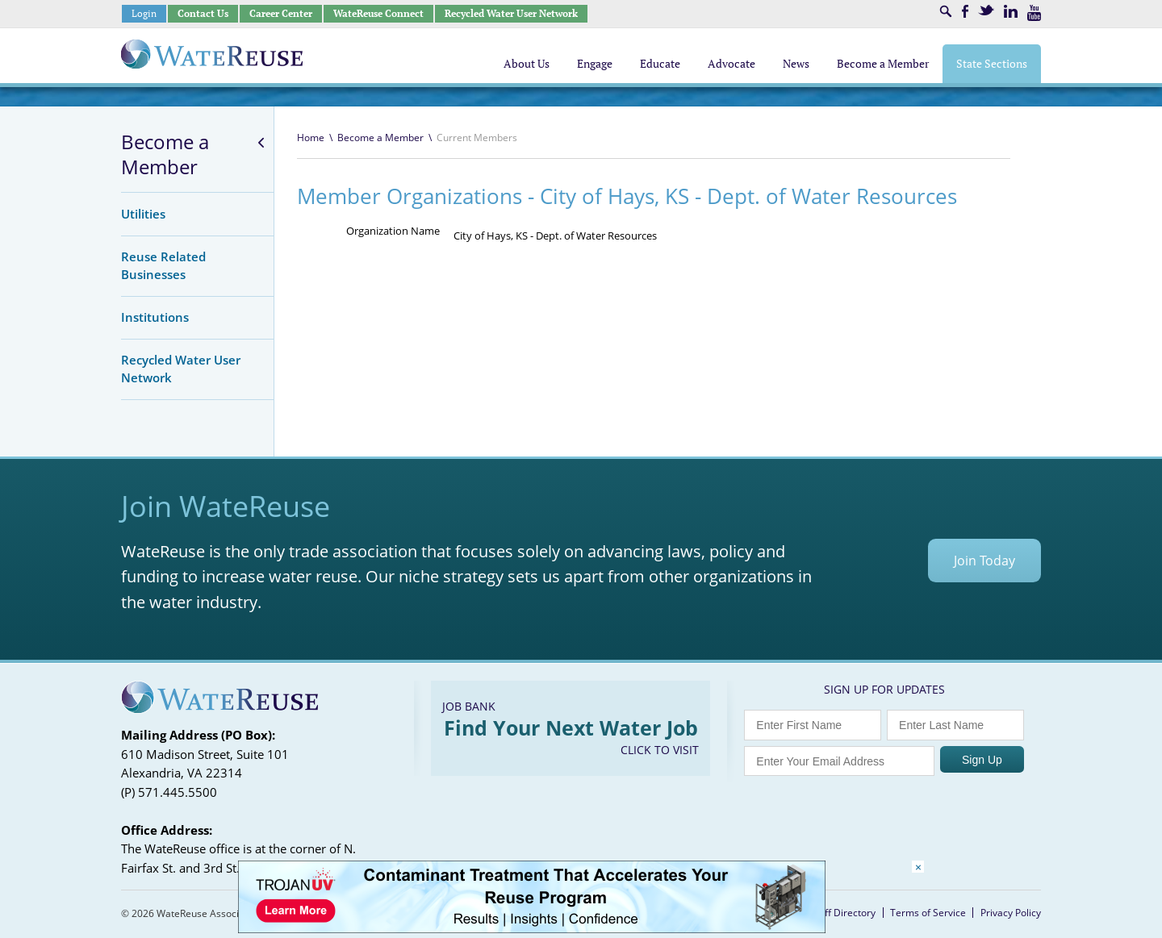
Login (144, 13)
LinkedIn (1011, 11)
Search (945, 11)
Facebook (965, 11)
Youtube (1034, 13)
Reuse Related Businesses (163, 265)
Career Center (280, 13)
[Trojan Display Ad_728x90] (532, 928)
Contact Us (203, 13)
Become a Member (165, 154)
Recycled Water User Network (511, 13)
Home (310, 137)
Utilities (143, 214)
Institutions (155, 317)
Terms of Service (928, 912)
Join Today (984, 560)
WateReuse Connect (378, 13)
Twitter (986, 10)
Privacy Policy (1010, 912)
